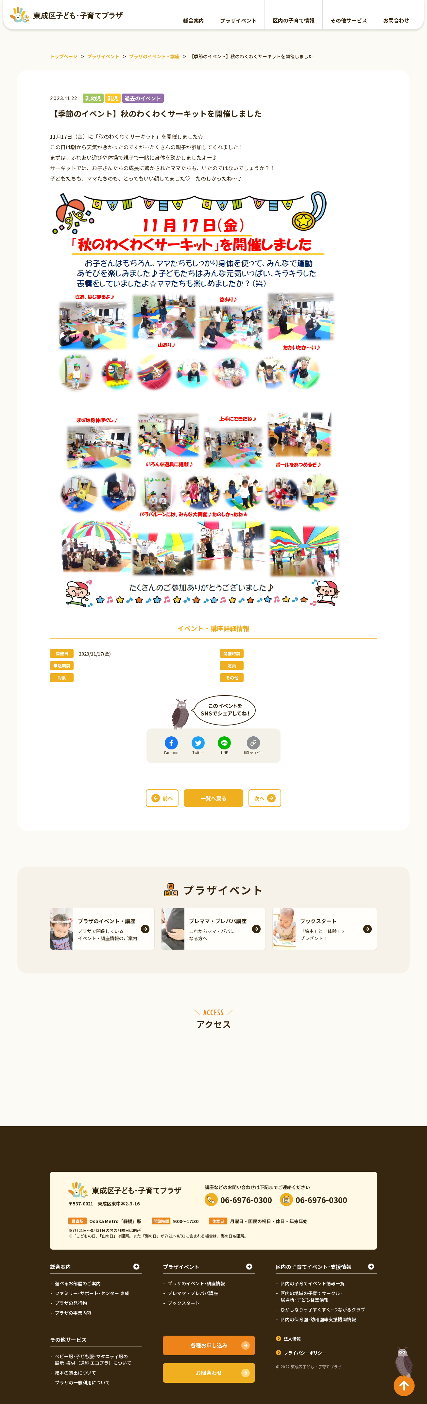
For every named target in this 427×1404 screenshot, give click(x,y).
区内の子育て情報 (294, 20)
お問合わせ (396, 20)
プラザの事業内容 (73, 1312)
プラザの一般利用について (82, 1382)
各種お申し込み (209, 1345)
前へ (167, 798)
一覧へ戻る (213, 798)
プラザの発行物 (71, 1303)
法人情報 (292, 1339)
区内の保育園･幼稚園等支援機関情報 (318, 1319)
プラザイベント (238, 20)
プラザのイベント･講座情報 (196, 1283)
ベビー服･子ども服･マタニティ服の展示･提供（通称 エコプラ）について (93, 1359)
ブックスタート (184, 1303)
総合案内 (193, 20)
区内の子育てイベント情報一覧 (313, 1283)
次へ (259, 798)
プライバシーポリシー (305, 1353)
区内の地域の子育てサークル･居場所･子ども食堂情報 (311, 1296)
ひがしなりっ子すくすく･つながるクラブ (323, 1309)
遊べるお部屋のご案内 (78, 1283)
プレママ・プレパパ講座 (193, 1293)
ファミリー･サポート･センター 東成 (92, 1293)
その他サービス (349, 20)
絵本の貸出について (75, 1372)
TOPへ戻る (402, 1359)
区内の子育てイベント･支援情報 (313, 1267)
